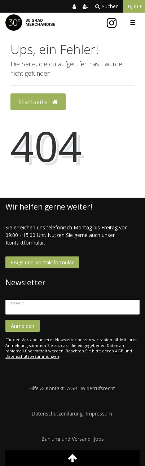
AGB (119, 350)
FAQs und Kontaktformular (42, 262)
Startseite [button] (38, 101)
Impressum (99, 413)
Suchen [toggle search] (107, 6)
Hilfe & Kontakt (46, 388)
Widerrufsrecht (98, 388)
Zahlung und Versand (66, 438)
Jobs (99, 438)
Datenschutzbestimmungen (32, 356)
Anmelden (22, 325)
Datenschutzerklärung (57, 413)
